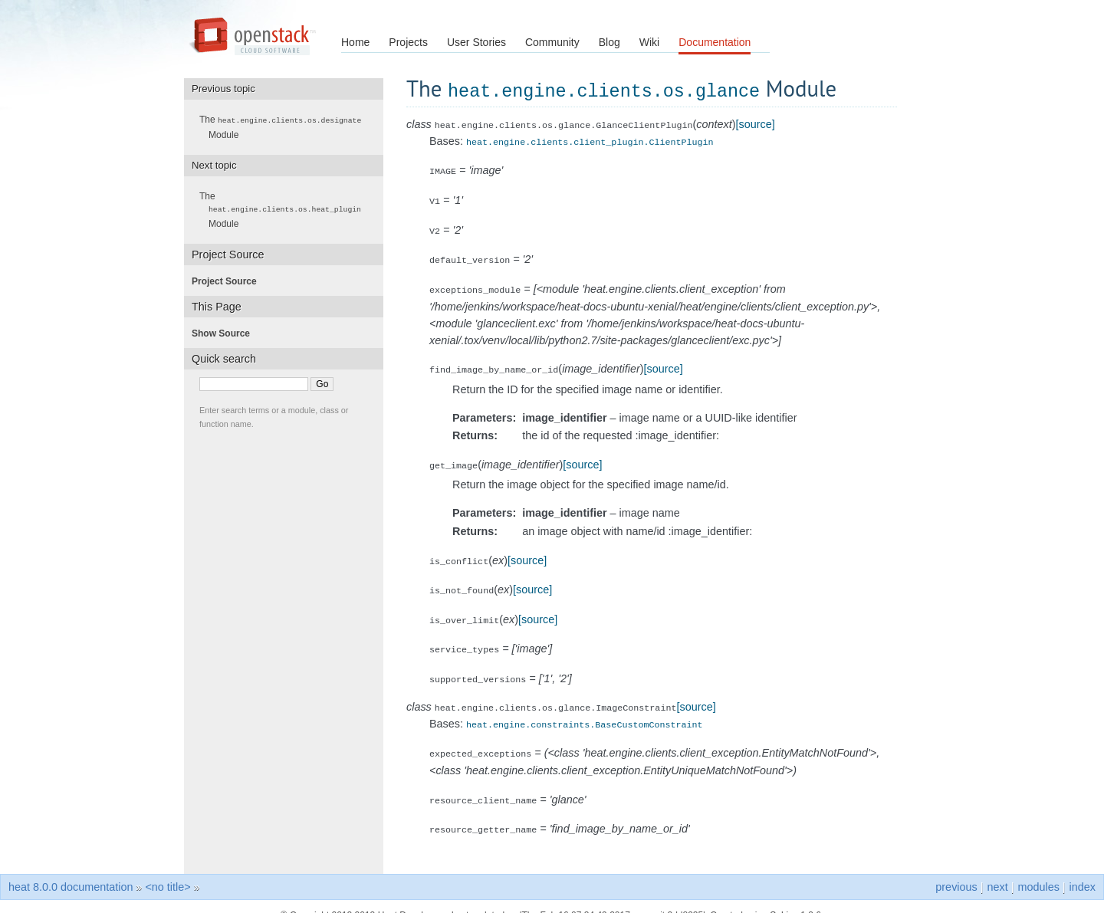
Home (355, 42)
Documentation (714, 42)
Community (552, 42)
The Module (285, 127)
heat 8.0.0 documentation (70, 869)
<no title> (167, 869)
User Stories (476, 42)
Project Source (229, 280)
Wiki (649, 42)
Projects (408, 42)
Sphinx (784, 897)
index (1083, 869)
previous (956, 869)
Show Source (225, 332)
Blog (609, 42)
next (997, 869)
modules (1038, 869)
